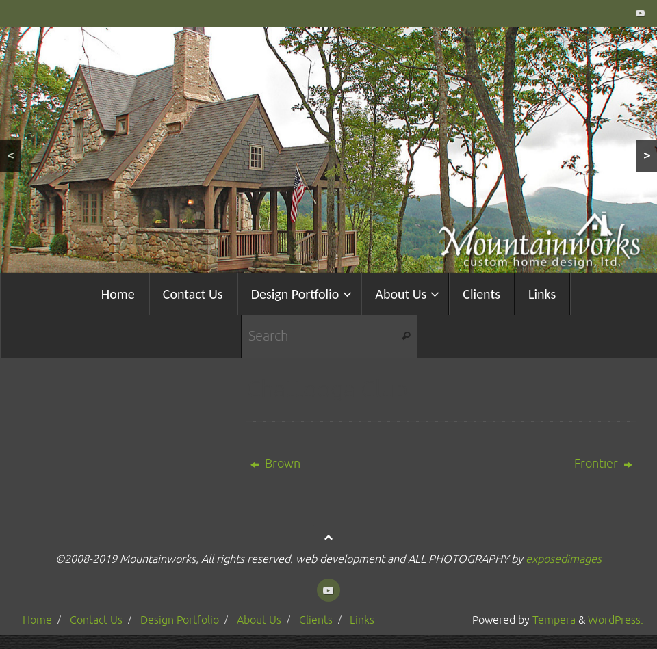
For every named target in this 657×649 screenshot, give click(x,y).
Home (37, 620)
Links (362, 620)
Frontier (603, 463)
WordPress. (615, 620)
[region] (328, 150)
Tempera (554, 620)
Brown (275, 463)
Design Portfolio (179, 620)
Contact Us (96, 620)
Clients (316, 620)
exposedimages (564, 559)
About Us (259, 620)
